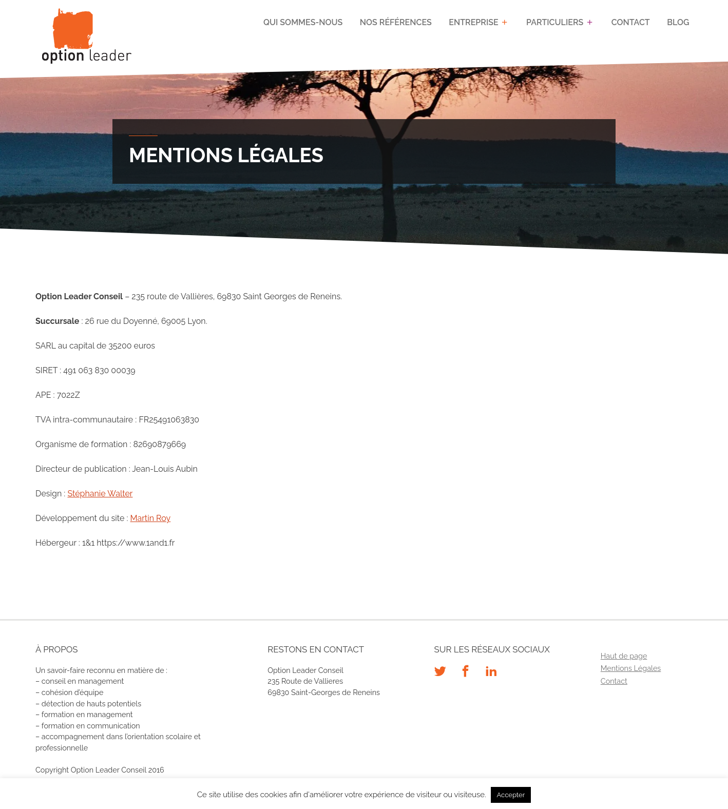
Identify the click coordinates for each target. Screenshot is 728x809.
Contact (630, 22)
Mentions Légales (631, 668)
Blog (678, 22)
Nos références (396, 22)
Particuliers (554, 22)
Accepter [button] (511, 795)
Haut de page (624, 655)
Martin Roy (150, 518)
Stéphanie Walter (99, 493)
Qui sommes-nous (302, 22)
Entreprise (473, 22)
